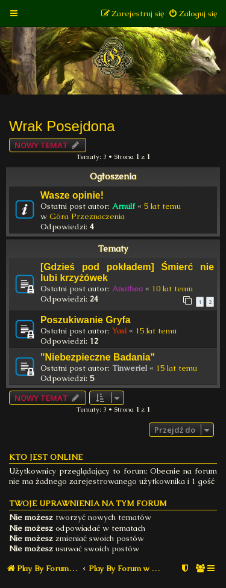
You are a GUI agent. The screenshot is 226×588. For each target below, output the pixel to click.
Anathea (127, 288)
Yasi (119, 331)
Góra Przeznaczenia (87, 216)
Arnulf (123, 206)
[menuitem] (192, 13)
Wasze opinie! (72, 195)
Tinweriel (129, 368)
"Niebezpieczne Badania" (97, 357)
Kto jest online (46, 457)
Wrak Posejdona (62, 126)
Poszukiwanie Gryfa (85, 320)
